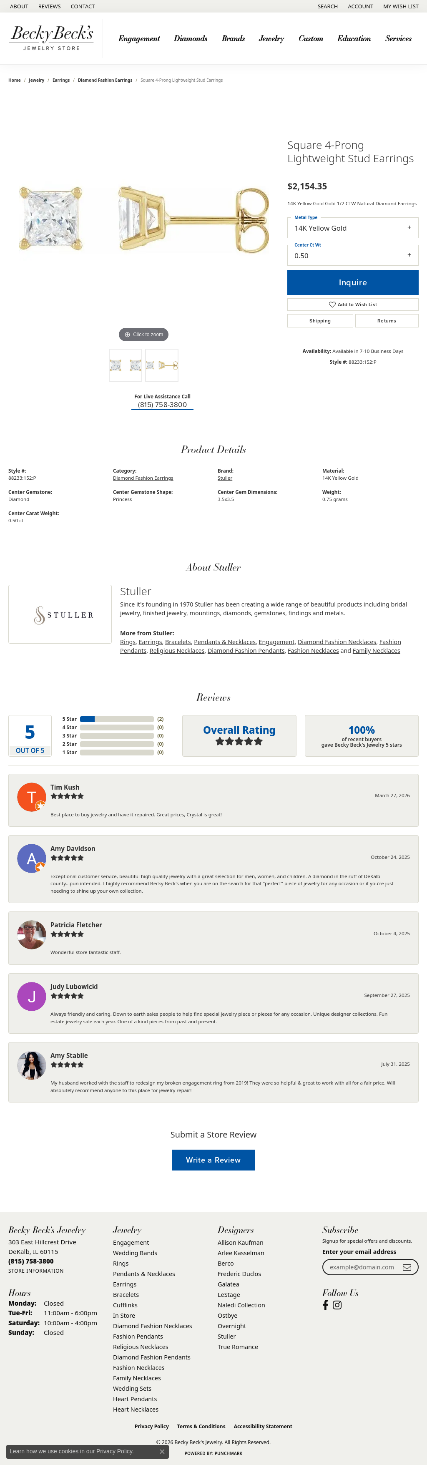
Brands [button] (233, 38)
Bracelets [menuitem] (126, 1295)
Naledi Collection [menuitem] (241, 1305)
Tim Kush (65, 787)
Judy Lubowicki (74, 986)
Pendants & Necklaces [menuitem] (144, 1274)
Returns (387, 321)
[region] (144, 219)
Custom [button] (311, 38)
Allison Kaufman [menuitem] (241, 1242)
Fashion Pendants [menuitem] (138, 1336)
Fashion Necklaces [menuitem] (139, 1368)
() (160, 718)
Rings (128, 642)
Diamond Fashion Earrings (105, 80)
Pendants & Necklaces (225, 642)
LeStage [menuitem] (229, 1295)
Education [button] (354, 38)
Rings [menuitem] (120, 1263)
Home (14, 80)
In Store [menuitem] (124, 1315)
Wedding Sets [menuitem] (132, 1388)
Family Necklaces (376, 650)
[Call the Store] (31, 1261)
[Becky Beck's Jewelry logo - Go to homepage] (53, 38)
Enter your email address (359, 1252)
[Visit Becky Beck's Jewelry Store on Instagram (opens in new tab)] (337, 1305)
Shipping (320, 321)
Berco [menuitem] (226, 1263)
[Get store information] (36, 1270)
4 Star (70, 727)
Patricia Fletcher (76, 925)
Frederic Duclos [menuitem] (239, 1274)
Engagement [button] (139, 38)
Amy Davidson (72, 848)
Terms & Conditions (201, 1426)
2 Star (70, 744)
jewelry (36, 80)
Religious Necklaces (177, 650)
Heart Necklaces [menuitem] (135, 1409)
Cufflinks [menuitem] (125, 1305)
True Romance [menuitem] (238, 1347)
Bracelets (178, 642)
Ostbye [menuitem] (227, 1315)
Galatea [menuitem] (228, 1284)
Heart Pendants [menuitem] (135, 1399)
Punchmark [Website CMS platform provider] (229, 1453)
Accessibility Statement (263, 1426)
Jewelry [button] (271, 38)
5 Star (70, 718)
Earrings (61, 80)
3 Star (70, 735)
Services (398, 38)
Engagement (277, 642)
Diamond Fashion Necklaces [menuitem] (152, 1326)
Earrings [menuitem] (124, 1284)
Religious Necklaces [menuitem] (140, 1347)
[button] (327, 6)
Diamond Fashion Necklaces (337, 642)
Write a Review (213, 1159)
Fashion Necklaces (313, 650)
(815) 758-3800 (162, 405)
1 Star (70, 752)
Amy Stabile (69, 1055)
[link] (18, 6)
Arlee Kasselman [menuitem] (241, 1253)
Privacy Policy (152, 1426)
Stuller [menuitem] (227, 1336)
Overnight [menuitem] (232, 1326)
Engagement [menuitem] (131, 1242)
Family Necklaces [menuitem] (137, 1378)
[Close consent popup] (162, 1451)
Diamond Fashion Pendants (246, 650)
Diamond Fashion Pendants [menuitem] (152, 1357)
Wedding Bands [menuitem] (135, 1253)
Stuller (225, 478)
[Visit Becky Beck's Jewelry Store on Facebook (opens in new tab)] (325, 1305)
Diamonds (190, 38)
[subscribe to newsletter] (407, 1267)
